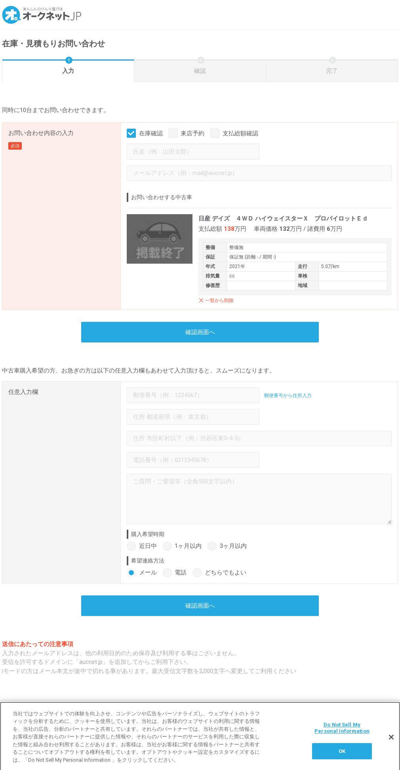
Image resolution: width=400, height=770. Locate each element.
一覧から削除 (219, 300)
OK (342, 754)
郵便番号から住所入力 (288, 395)
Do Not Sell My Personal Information (342, 731)
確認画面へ (200, 332)
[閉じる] (391, 740)
